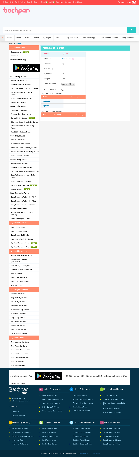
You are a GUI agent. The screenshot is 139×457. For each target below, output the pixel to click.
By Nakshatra (72, 38)
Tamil (17, 2)
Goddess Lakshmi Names (82, 432)
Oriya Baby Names (18, 318)
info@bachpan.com (12, 398)
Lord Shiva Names (49, 432)
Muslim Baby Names (110, 395)
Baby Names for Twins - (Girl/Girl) (23, 205)
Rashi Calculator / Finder (20, 281)
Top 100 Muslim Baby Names (21, 181)
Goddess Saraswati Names (83, 444)
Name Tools (17, 338)
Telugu (23, 2)
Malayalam (59, 2)
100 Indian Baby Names (51, 403)
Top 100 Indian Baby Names (21, 98)
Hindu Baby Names (80, 395)
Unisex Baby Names (18, 102)
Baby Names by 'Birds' (111, 436)
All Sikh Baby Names (18, 140)
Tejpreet (18, 43)
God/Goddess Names (109, 38)
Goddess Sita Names (80, 436)
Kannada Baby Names (19, 306)
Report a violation (18, 416)
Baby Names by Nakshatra (21, 432)
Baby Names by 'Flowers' (112, 440)
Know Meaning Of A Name (20, 219)
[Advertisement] (75, 21)
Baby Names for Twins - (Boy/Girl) (23, 201)
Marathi (44, 2)
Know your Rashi (18, 440)
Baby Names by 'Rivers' (111, 432)
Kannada (68, 2)
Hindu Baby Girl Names (81, 411)
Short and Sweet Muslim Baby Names (25, 171)
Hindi (11, 2)
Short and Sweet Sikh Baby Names (24, 148)
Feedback (14, 56)
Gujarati (37, 2)
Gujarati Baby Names (19, 298)
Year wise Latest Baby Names (22, 239)
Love (69, 59)
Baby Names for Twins (50, 407)
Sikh (27, 38)
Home (11, 43)
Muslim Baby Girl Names (112, 413)
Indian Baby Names (49, 395)
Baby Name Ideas (129, 38)
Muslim (36, 38)
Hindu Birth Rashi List (19, 277)
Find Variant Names (18, 366)
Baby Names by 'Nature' (112, 428)
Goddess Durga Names (81, 428)
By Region (47, 38)
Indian (10, 38)
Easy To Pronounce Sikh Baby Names (25, 152)
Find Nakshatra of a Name (20, 350)
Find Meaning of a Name (20, 342)
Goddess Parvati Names (81, 440)
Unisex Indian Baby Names (52, 411)
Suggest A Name (20, 52)
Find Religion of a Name (20, 358)
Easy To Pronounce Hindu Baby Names (22, 127)
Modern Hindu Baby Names (21, 114)
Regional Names (19, 289)
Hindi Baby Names (18, 302)
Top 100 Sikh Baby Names (20, 156)
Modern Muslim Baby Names (21, 167)
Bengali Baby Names (18, 294)
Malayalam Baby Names (20, 310)
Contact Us (124, 2)
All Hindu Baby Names (19, 110)
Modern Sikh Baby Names (20, 144)
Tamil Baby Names (18, 325)
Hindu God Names (18, 227)
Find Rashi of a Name (19, 346)
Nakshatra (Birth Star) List (20, 265)
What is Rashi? (16, 285)
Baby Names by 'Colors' (111, 444)
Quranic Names (20, 189)
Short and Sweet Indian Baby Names (24, 88)
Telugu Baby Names (18, 329)
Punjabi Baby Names (18, 321)
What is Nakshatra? (18, 273)
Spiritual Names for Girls (24, 247)
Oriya (75, 2)
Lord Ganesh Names (49, 428)
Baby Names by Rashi (20, 428)
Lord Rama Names (49, 440)
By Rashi (59, 38)
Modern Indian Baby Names (21, 84)
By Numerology (89, 38)
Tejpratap (46, 101)
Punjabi (51, 2)
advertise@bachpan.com (12, 400)
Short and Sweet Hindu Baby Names (24, 122)
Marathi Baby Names (18, 314)
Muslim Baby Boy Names (112, 409)
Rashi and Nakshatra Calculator (23, 436)
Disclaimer (96, 453)
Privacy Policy (83, 453)
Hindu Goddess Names (19, 231)
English (5, 2)
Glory (63, 59)
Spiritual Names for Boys (24, 243)
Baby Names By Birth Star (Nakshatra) (20, 260)
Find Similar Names (18, 362)
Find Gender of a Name (19, 354)
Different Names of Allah (24, 185)
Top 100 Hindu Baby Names (21, 132)
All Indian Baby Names (19, 80)
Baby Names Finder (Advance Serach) (22, 214)
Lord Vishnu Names (49, 444)
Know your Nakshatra (20, 444)
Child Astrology (19, 251)
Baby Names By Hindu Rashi (21, 255)
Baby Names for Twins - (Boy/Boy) (23, 197)
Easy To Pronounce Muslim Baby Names (23, 176)
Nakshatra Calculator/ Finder (21, 269)
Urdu (80, 2)
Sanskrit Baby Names (23, 118)
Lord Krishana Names (50, 436)
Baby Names (18, 48)
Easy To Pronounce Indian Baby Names (22, 93)
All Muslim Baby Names (19, 163)
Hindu (18, 38)
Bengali (29, 2)
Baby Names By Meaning (20, 235)
